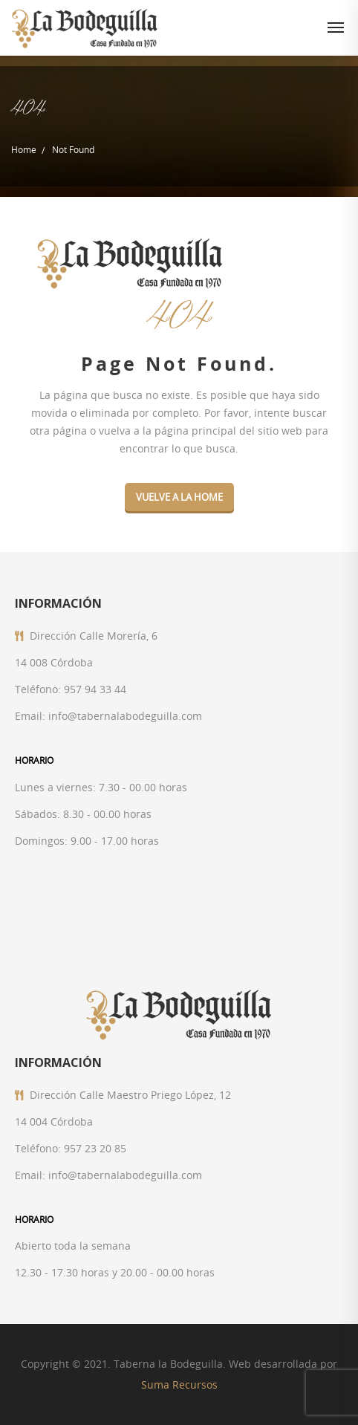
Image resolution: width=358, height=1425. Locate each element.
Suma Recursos (179, 1384)
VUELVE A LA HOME (179, 497)
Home (23, 149)
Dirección (53, 636)
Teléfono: (38, 689)
